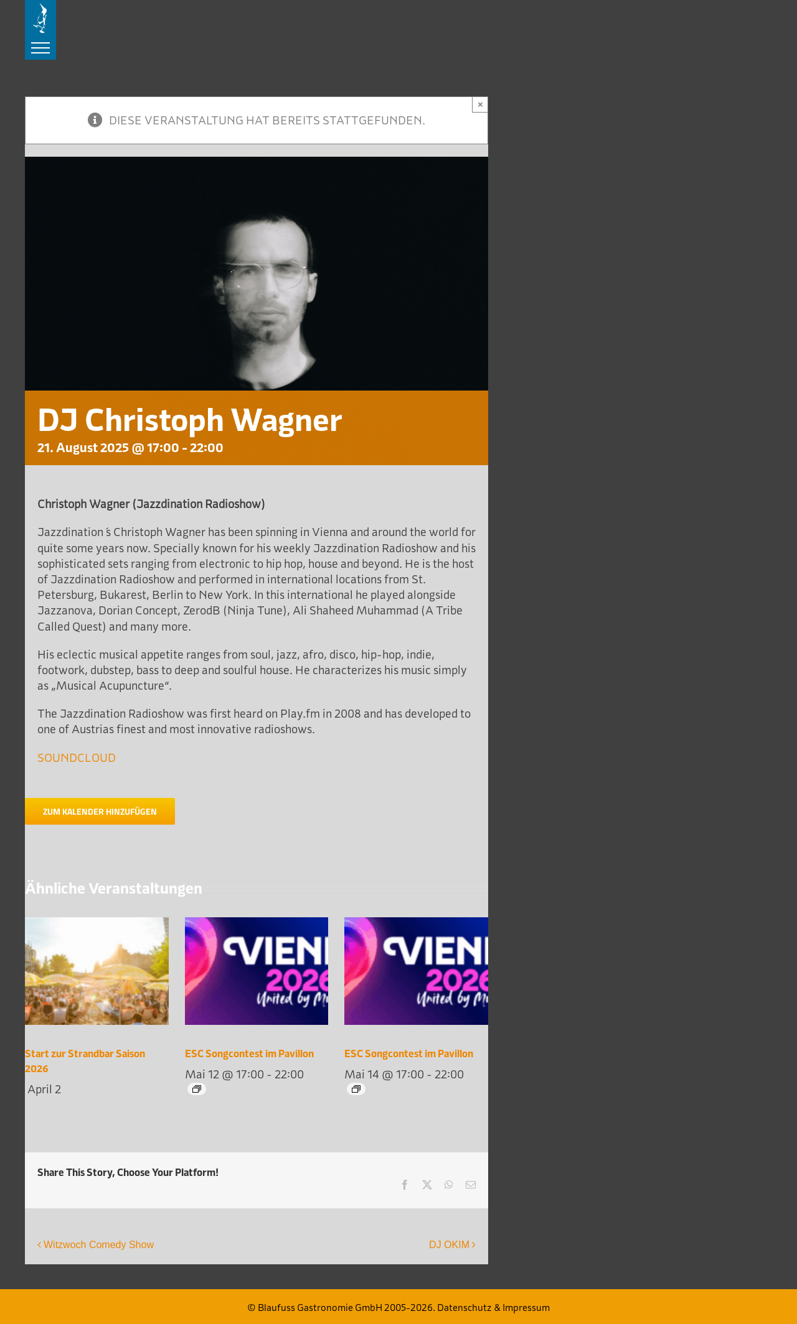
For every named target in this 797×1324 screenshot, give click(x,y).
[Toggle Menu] (40, 48)
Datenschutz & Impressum (493, 1307)
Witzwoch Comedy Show (99, 1244)
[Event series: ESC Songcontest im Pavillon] (196, 1089)
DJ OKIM (449, 1244)
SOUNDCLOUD (76, 758)
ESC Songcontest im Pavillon (249, 1053)
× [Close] (480, 104)
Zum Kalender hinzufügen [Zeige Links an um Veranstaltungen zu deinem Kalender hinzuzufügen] (100, 811)
